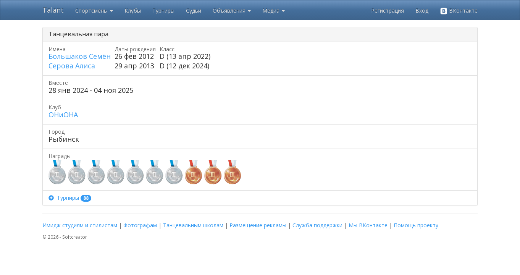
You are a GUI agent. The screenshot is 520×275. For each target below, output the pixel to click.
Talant (53, 10)
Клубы (132, 10)
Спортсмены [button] (94, 10)
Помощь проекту (416, 225)
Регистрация (387, 10)
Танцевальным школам (193, 225)
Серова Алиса (71, 65)
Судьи (193, 10)
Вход (421, 10)
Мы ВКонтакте (368, 225)
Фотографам (140, 225)
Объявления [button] (232, 10)
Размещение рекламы (257, 225)
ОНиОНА (63, 114)
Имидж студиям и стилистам (79, 225)
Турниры (163, 10)
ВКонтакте (459, 11)
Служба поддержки (317, 225)
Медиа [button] (273, 10)
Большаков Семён (79, 56)
